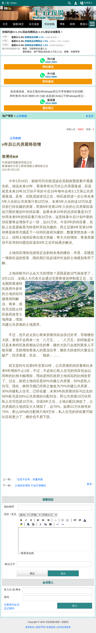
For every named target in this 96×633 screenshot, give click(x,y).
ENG (14, 3)
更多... (90, 483)
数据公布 (85, 24)
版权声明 (40, 627)
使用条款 (29, 627)
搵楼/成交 (18, 24)
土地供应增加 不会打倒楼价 (30, 485)
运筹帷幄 (21, 116)
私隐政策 (51, 627)
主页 (5, 24)
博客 (62, 24)
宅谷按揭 (49, 24)
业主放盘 (34, 24)
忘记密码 (9, 608)
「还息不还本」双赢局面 (29, 479)
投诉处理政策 (64, 627)
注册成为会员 (11, 604)
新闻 (72, 24)
